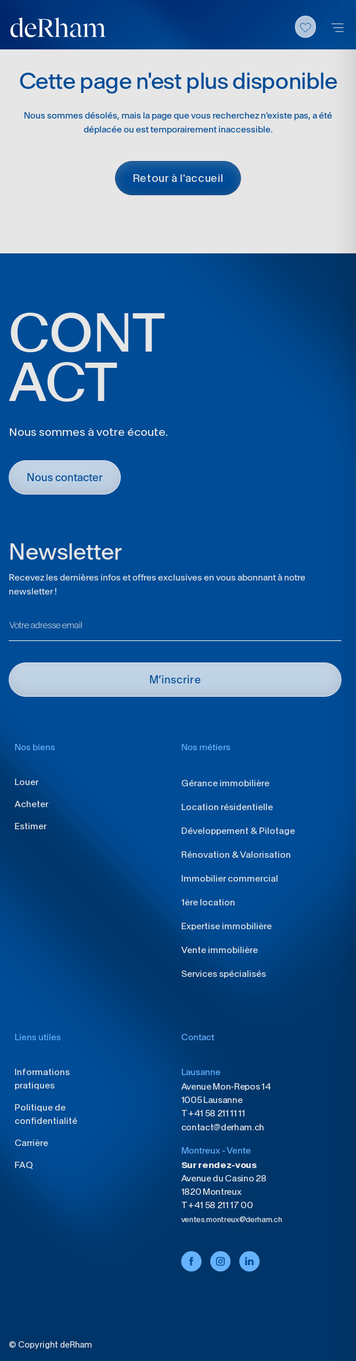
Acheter (31, 804)
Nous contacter (65, 477)
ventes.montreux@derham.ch (231, 1219)
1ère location (208, 902)
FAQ (24, 1164)
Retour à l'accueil (178, 178)
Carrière (31, 1142)
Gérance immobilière (225, 783)
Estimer (30, 826)
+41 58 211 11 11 (215, 1113)
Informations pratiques (42, 1078)
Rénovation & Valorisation (236, 854)
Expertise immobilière (226, 926)
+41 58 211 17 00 (219, 1204)
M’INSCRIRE (175, 679)
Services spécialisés (223, 973)
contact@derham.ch (223, 1127)
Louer (26, 781)
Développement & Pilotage (238, 830)
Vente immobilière (219, 949)
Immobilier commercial (229, 878)
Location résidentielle (227, 806)
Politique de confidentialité (46, 1114)
